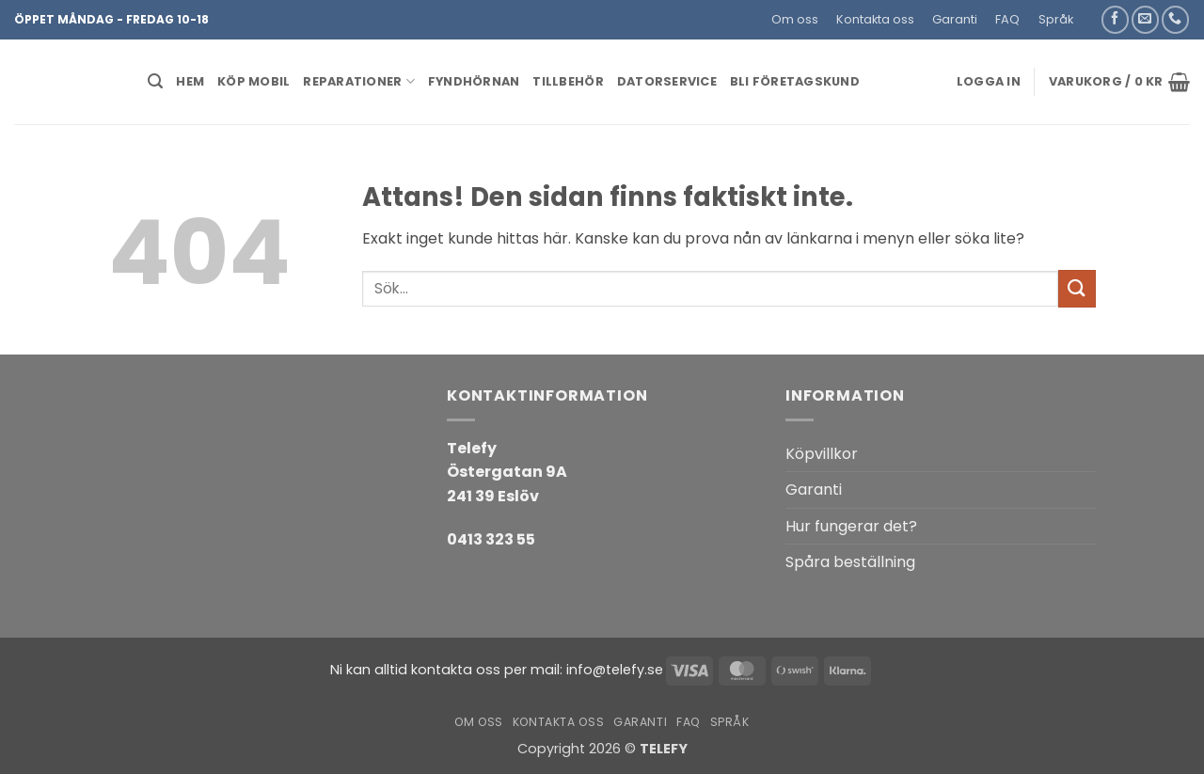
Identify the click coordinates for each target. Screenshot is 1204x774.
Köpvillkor (821, 454)
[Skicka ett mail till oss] (1145, 19)
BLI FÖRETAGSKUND (795, 81)
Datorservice (667, 81)
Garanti (954, 19)
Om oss (794, 19)
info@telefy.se (614, 669)
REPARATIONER (359, 81)
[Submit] (1077, 288)
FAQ (1007, 19)
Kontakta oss (875, 19)
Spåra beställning (850, 562)
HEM (190, 81)
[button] (1091, 12)
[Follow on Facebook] (1115, 19)
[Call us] (1175, 19)
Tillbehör (567, 81)
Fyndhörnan (474, 81)
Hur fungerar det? (851, 526)
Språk (1055, 19)
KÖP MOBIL (253, 81)
